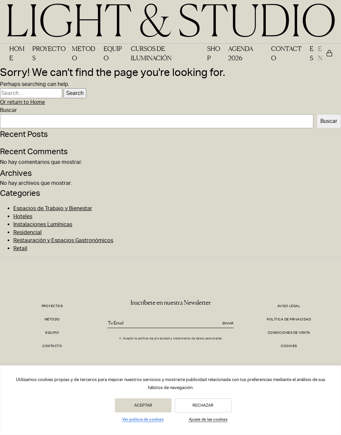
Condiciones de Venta (289, 332)
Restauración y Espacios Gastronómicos (63, 240)
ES (311, 53)
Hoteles (22, 216)
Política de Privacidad (289, 319)
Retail (20, 248)
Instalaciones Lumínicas (42, 224)
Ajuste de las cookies (208, 419)
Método (52, 319)
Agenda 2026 (240, 53)
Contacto (52, 346)
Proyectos (52, 306)
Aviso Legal (289, 306)
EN (320, 53)
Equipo (52, 332)
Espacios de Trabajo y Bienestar (52, 208)
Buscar (8, 110)
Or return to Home (22, 102)
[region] (170, 400)
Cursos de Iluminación (151, 53)
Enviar (228, 323)
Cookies (289, 346)
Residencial (27, 232)
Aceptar (143, 405)
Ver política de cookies (143, 419)
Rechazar (202, 405)
